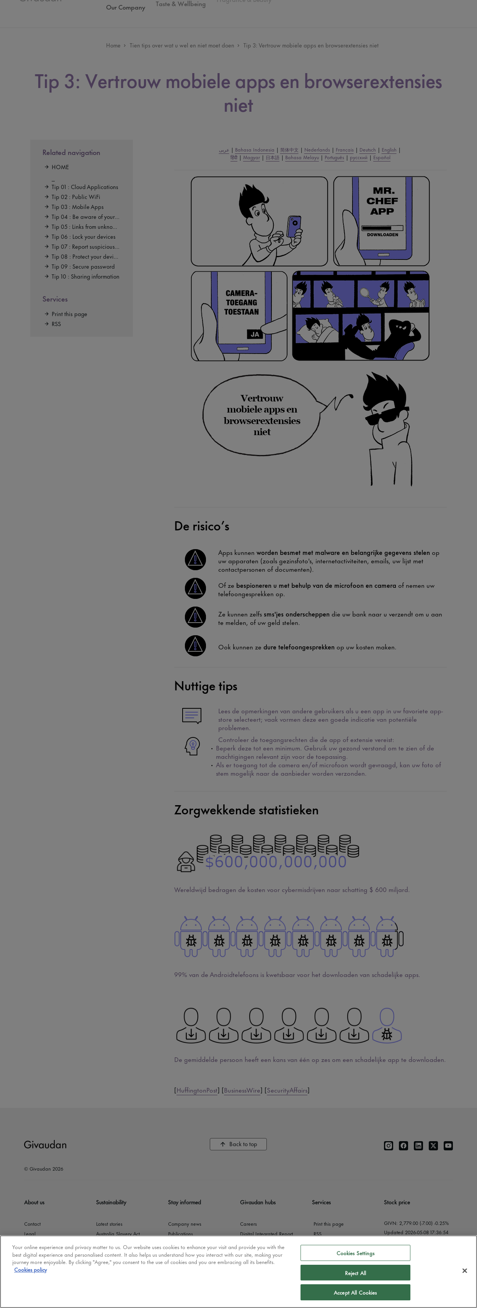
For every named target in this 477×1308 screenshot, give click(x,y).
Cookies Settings (355, 1253)
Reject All (355, 1273)
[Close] (464, 1270)
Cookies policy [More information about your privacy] (30, 1269)
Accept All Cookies (355, 1292)
